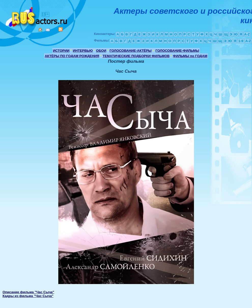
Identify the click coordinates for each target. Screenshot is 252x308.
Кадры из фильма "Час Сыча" (28, 296)
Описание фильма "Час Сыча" (28, 292)
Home (40, 29)
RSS (61, 29)
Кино (37, 16)
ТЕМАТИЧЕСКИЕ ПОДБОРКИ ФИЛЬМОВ (136, 56)
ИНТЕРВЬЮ (83, 51)
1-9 (240, 41)
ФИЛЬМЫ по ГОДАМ (190, 56)
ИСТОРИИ (61, 51)
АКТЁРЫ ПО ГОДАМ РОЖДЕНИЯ (72, 56)
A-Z (247, 34)
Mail (48, 30)
